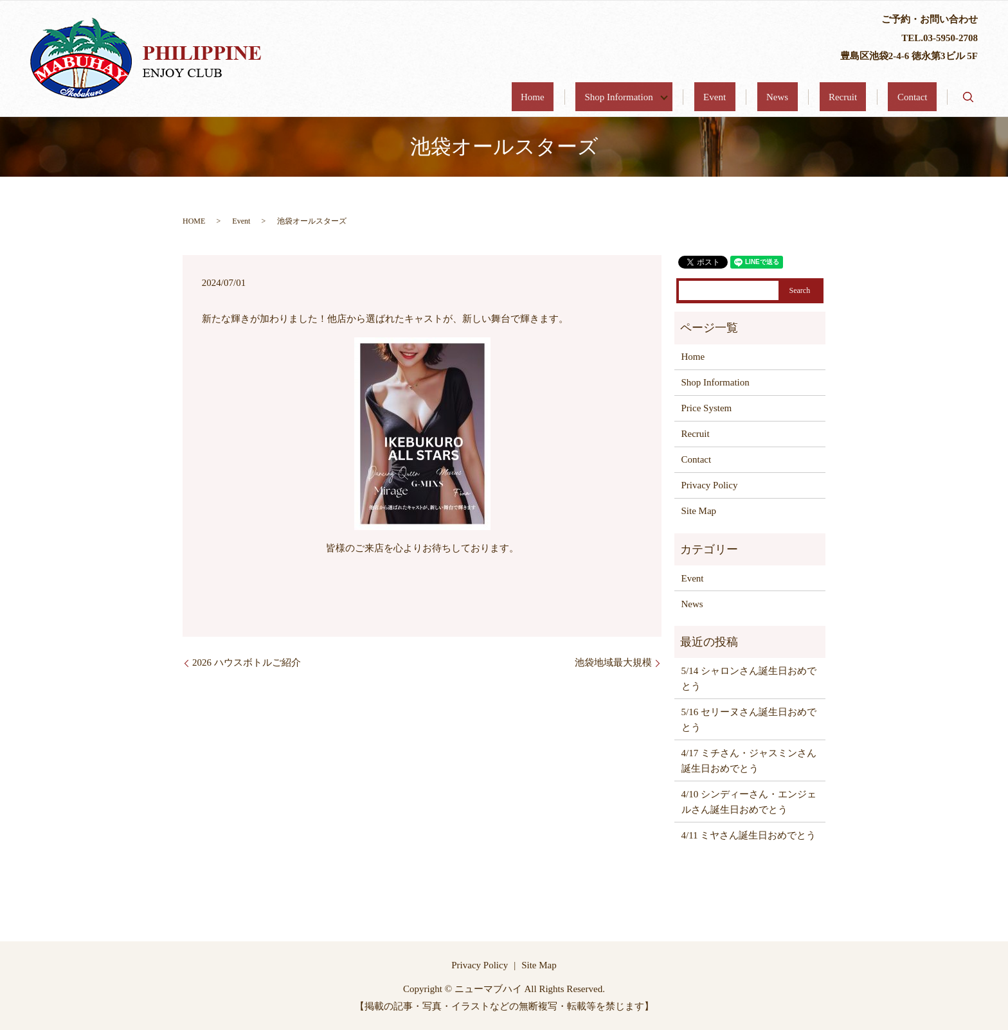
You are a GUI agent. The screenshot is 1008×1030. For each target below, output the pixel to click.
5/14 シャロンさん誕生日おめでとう (748, 678)
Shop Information (698, 97)
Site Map (699, 511)
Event (779, 97)
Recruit (870, 97)
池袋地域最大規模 (613, 662)
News (823, 97)
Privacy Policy (709, 485)
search (968, 97)
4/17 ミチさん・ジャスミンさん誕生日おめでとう (748, 761)
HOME (194, 221)
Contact (921, 97)
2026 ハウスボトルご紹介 (246, 662)
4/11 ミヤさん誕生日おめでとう (748, 835)
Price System (706, 408)
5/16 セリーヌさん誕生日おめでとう (748, 720)
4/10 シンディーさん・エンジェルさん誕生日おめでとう (748, 802)
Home (625, 97)
